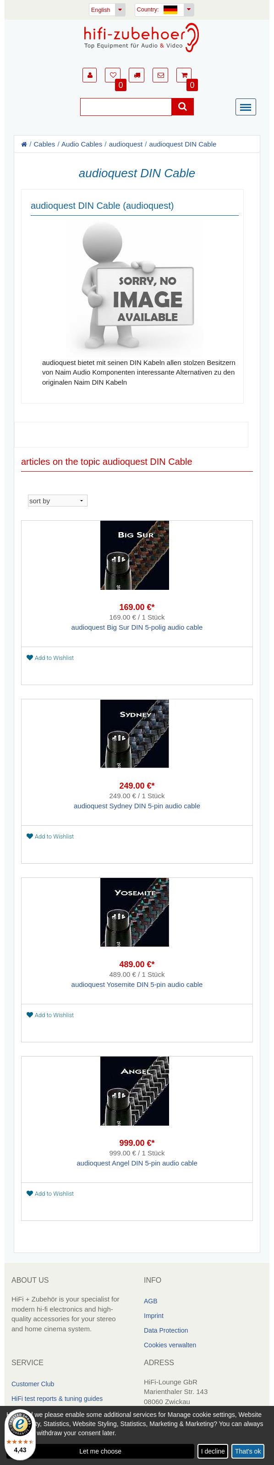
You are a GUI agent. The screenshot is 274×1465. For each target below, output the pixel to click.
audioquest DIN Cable (183, 144)
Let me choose (100, 1451)
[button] (89, 75)
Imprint (154, 1315)
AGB (151, 1301)
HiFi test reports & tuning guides (57, 1398)
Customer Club (32, 1384)
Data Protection (166, 1330)
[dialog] (137, 1435)
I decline (213, 1451)
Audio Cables (81, 144)
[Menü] (248, 107)
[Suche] (126, 107)
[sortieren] (58, 500)
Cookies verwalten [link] (170, 1345)
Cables (44, 144)
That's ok (248, 1451)
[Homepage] (141, 37)
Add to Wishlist (50, 657)
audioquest (125, 144)
